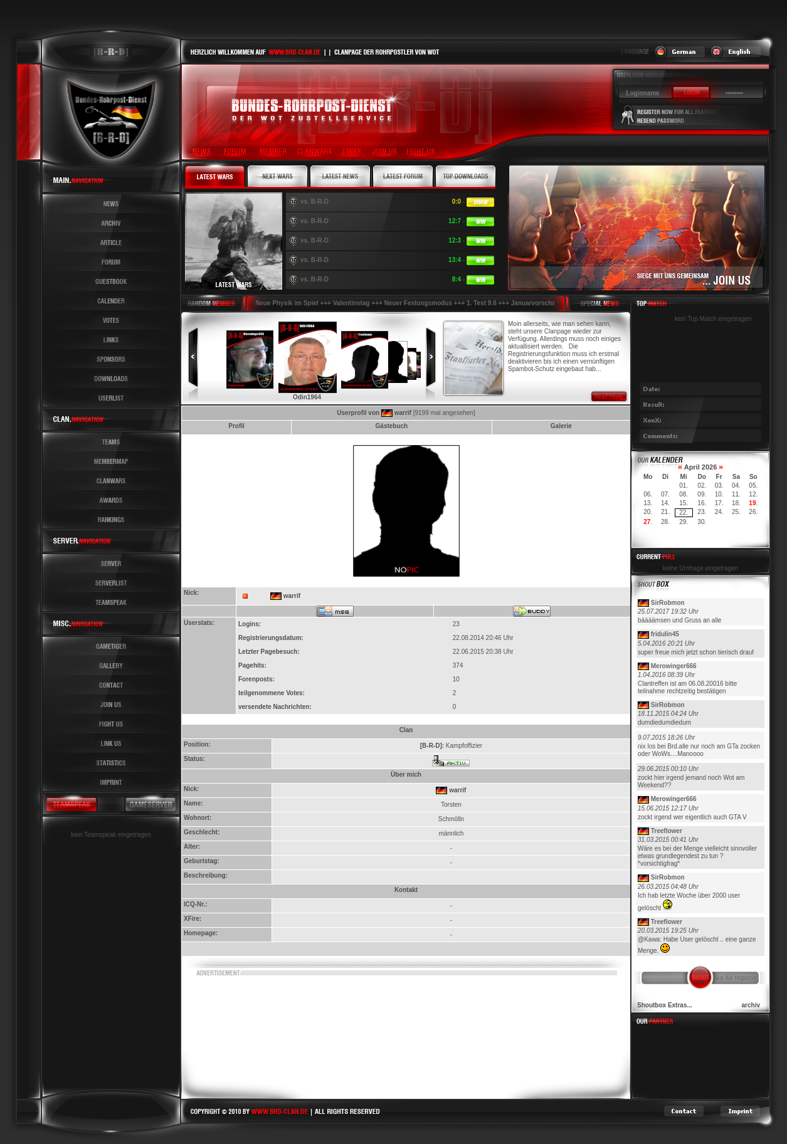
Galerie (561, 425)
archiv (751, 1005)
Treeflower (666, 830)
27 (646, 521)
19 (752, 503)
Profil (236, 425)
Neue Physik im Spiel (287, 303)
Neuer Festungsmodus (419, 303)
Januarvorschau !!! (540, 303)
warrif (402, 412)
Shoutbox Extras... (664, 1005)
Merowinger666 (674, 666)
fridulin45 (665, 634)
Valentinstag (352, 303)
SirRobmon (668, 602)
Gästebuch (392, 425)
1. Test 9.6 (482, 303)
